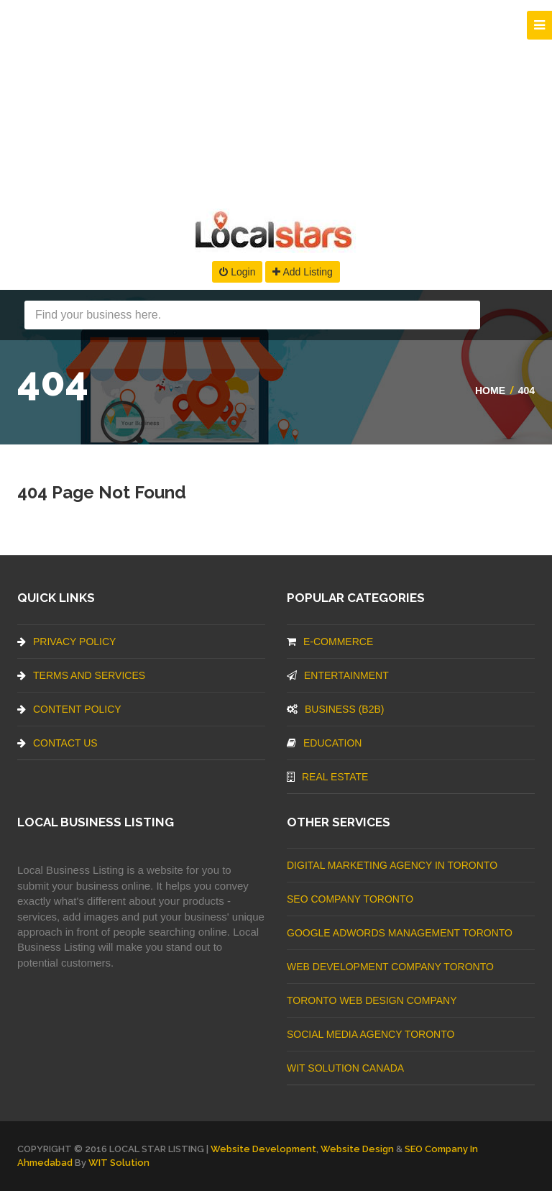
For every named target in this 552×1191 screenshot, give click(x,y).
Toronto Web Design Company (371, 1000)
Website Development (263, 1149)
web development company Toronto (390, 966)
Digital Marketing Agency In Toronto (392, 865)
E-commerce (330, 641)
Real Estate (327, 776)
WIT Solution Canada (345, 1068)
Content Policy (69, 709)
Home (490, 390)
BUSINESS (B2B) (335, 709)
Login (237, 272)
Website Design (357, 1149)
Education (324, 743)
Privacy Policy (66, 641)
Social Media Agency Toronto (370, 1034)
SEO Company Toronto (350, 899)
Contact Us (57, 743)
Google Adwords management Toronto (399, 933)
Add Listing (302, 272)
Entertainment (338, 675)
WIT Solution (119, 1162)
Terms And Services (81, 675)
